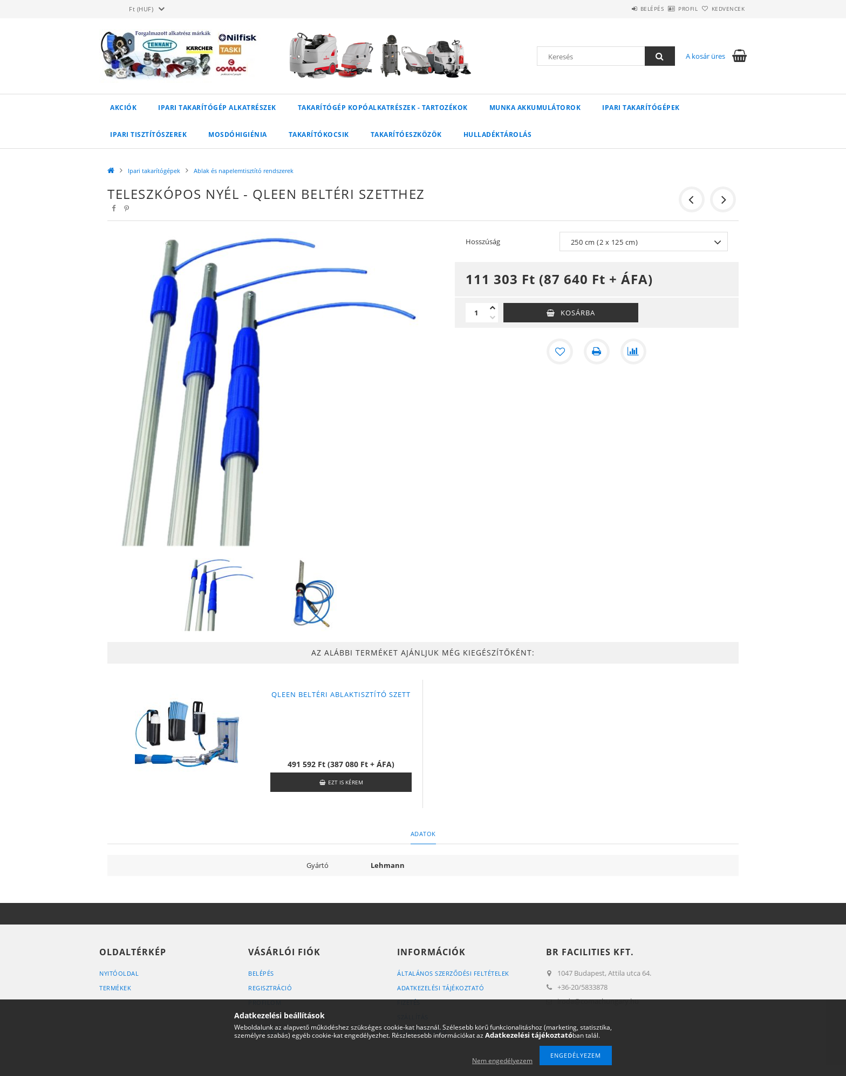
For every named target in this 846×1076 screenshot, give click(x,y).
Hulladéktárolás (497, 134)
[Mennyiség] (476, 312)
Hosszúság (483, 241)
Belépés (622, 8)
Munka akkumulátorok (535, 107)
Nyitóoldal (119, 973)
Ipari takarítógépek (641, 107)
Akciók (123, 107)
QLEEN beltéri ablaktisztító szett (341, 694)
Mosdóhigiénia (237, 134)
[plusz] (492, 308)
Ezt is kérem (345, 782)
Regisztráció (270, 988)
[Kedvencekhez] (560, 351)
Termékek (115, 988)
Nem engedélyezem (502, 1060)
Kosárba (578, 313)
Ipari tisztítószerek (148, 134)
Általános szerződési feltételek (453, 973)
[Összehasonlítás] (633, 351)
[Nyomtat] (597, 351)
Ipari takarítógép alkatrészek (217, 107)
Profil (670, 8)
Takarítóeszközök (406, 134)
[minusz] (492, 317)
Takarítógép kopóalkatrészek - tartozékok (383, 107)
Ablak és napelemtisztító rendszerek (244, 171)
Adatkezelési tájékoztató (440, 988)
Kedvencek (722, 8)
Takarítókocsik (319, 134)
